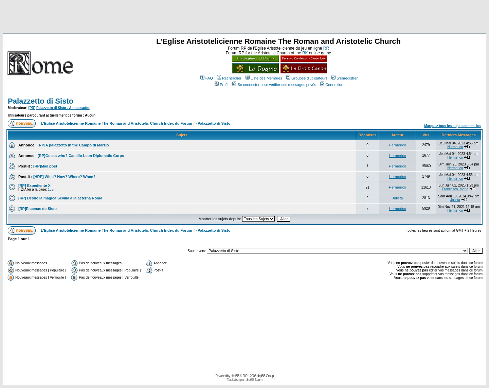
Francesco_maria (455, 189)
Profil (221, 85)
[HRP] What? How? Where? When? (64, 177)
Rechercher (229, 78)
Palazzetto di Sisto (40, 101)
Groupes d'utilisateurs (306, 78)
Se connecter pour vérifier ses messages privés (274, 85)
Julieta (397, 198)
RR (326, 48)
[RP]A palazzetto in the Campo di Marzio (73, 145)
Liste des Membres (264, 78)
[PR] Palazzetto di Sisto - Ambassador (59, 108)
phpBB (235, 376)
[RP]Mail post (45, 166)
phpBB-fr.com (254, 380)
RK (305, 53)
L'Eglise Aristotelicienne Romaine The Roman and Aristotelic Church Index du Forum (116, 123)
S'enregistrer (344, 78)
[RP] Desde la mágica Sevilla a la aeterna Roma (60, 198)
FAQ (206, 78)
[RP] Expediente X (34, 185)
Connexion (331, 85)
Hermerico (397, 145)
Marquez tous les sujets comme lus (452, 126)
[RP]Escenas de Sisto (37, 209)
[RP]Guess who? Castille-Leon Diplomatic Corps (81, 156)
